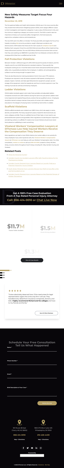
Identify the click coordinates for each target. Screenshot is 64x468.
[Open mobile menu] (60, 3)
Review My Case (47, 403)
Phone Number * (12, 360)
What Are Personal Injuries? (17, 155)
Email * (9, 374)
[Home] (12, 3)
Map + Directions (19, 439)
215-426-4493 (43, 435)
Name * (9, 347)
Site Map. (47, 465)
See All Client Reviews (46, 313)
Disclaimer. (41, 465)
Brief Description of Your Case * (17, 387)
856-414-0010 (23, 200)
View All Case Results (32, 260)
